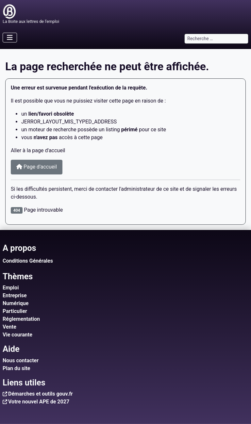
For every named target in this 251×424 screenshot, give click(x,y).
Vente (9, 327)
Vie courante (17, 335)
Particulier (15, 311)
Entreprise (15, 295)
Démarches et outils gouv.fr (40, 394)
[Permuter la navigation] (10, 37)
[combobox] (216, 39)
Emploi (11, 288)
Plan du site (16, 368)
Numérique (15, 303)
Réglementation (21, 319)
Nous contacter (21, 360)
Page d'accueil (36, 167)
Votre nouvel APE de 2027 (38, 402)
